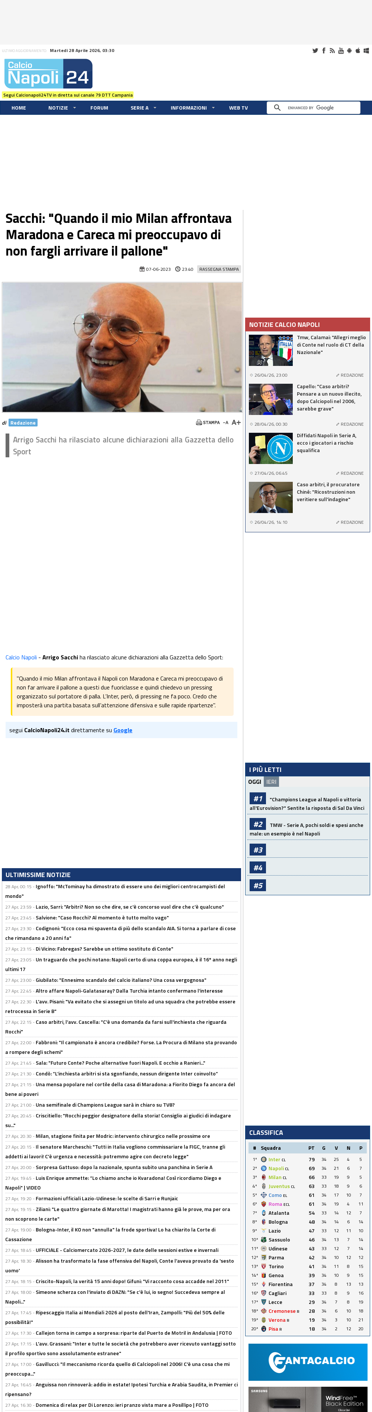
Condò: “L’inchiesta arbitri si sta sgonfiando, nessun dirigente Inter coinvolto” (127, 1073)
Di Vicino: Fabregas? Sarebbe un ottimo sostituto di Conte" (104, 948)
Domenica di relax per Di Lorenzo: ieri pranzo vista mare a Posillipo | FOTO (122, 1405)
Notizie (58, 107)
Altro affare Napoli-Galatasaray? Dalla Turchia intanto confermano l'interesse (129, 990)
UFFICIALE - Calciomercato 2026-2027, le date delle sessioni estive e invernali (127, 1250)
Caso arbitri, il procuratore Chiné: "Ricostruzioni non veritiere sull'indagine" (328, 492)
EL (285, 1195)
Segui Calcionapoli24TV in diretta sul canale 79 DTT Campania (68, 94)
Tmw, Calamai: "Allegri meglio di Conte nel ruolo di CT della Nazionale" (331, 345)
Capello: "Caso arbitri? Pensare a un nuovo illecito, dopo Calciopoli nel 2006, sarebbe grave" (329, 397)
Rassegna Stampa (219, 269)
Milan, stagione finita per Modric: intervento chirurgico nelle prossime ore (123, 1136)
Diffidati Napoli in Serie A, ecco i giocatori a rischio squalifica (326, 443)
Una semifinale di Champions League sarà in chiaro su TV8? (105, 1104)
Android (349, 50)
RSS (332, 50)
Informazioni (189, 107)
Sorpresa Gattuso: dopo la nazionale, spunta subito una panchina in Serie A (124, 1167)
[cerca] (315, 107)
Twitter (315, 50)
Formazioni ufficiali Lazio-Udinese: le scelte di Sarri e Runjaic (107, 1198)
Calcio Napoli (21, 657)
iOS (358, 50)
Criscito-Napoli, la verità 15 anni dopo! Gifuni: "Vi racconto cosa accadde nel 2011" (132, 1281)
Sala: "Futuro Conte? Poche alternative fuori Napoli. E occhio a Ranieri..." (120, 1063)
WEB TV (238, 107)
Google (122, 730)
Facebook (323, 50)
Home (19, 107)
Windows (366, 50)
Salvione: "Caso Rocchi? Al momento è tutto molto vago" (102, 917)
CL (284, 1160)
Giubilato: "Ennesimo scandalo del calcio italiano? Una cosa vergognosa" (121, 980)
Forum (99, 107)
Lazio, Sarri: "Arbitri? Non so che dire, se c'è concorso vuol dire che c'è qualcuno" (130, 907)
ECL (286, 1204)
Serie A (139, 107)
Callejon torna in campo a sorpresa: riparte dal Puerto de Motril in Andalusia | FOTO (134, 1333)
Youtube (340, 50)
